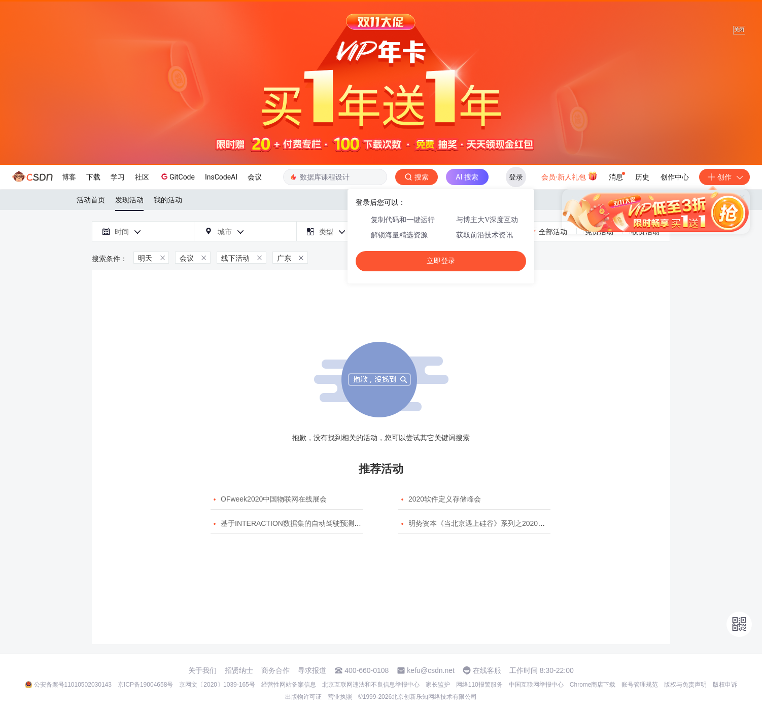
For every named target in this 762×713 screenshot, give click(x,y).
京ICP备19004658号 (145, 684)
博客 (69, 177)
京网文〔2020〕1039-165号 (217, 684)
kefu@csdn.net (431, 670)
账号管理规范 (639, 684)
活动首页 (91, 200)
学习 (118, 177)
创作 (724, 177)
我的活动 (168, 200)
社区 (142, 177)
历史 (642, 177)
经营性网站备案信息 (288, 684)
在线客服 (487, 670)
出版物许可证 (303, 696)
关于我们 (202, 670)
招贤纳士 (239, 670)
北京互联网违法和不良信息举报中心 (371, 684)
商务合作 (275, 670)
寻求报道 (312, 670)
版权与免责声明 (685, 684)
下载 (93, 177)
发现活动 (129, 200)
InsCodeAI (221, 177)
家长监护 (438, 684)
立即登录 (441, 261)
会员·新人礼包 (569, 176)
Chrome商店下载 (593, 684)
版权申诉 (725, 684)
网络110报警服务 (479, 684)
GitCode (177, 176)
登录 (516, 177)
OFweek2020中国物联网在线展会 (274, 499)
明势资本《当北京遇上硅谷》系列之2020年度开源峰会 (494, 523)
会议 (255, 177)
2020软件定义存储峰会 (444, 499)
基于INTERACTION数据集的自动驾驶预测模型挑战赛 (305, 523)
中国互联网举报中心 (536, 684)
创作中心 (675, 177)
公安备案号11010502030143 (73, 684)
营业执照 (340, 696)
